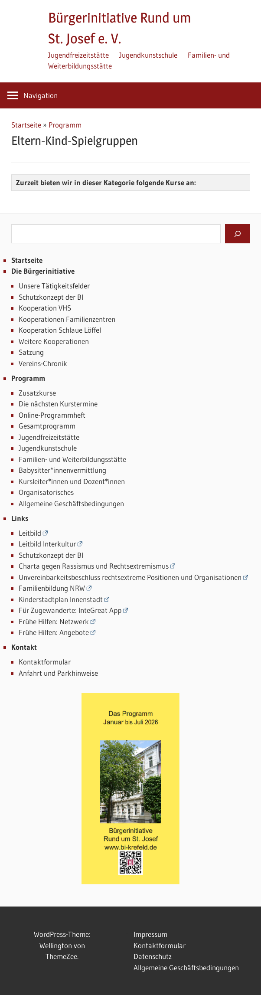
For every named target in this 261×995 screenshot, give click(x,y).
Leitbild (30, 532)
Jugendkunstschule (148, 54)
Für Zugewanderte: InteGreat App (70, 610)
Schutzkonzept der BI (51, 296)
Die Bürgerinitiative (43, 270)
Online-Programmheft (52, 414)
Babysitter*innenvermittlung (62, 470)
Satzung (31, 352)
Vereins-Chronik (43, 363)
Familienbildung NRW (52, 587)
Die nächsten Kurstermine (58, 403)
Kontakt (24, 646)
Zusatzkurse (37, 392)
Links (20, 518)
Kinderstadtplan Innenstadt (61, 599)
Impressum (150, 934)
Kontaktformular (45, 661)
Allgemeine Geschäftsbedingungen (71, 503)
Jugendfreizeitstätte (78, 54)
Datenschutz (153, 956)
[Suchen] (237, 233)
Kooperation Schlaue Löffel (60, 329)
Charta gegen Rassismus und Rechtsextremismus (94, 565)
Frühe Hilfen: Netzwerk (54, 621)
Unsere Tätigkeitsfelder (54, 285)
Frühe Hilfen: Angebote (54, 632)
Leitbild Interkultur (47, 543)
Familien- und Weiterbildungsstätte (72, 459)
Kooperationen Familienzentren (67, 319)
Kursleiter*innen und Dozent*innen (72, 481)
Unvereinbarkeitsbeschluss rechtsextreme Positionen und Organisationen (130, 577)
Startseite (26, 124)
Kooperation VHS (45, 307)
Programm (65, 124)
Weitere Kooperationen (54, 341)
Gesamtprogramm (47, 425)
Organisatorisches (46, 492)
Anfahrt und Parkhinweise (58, 673)
